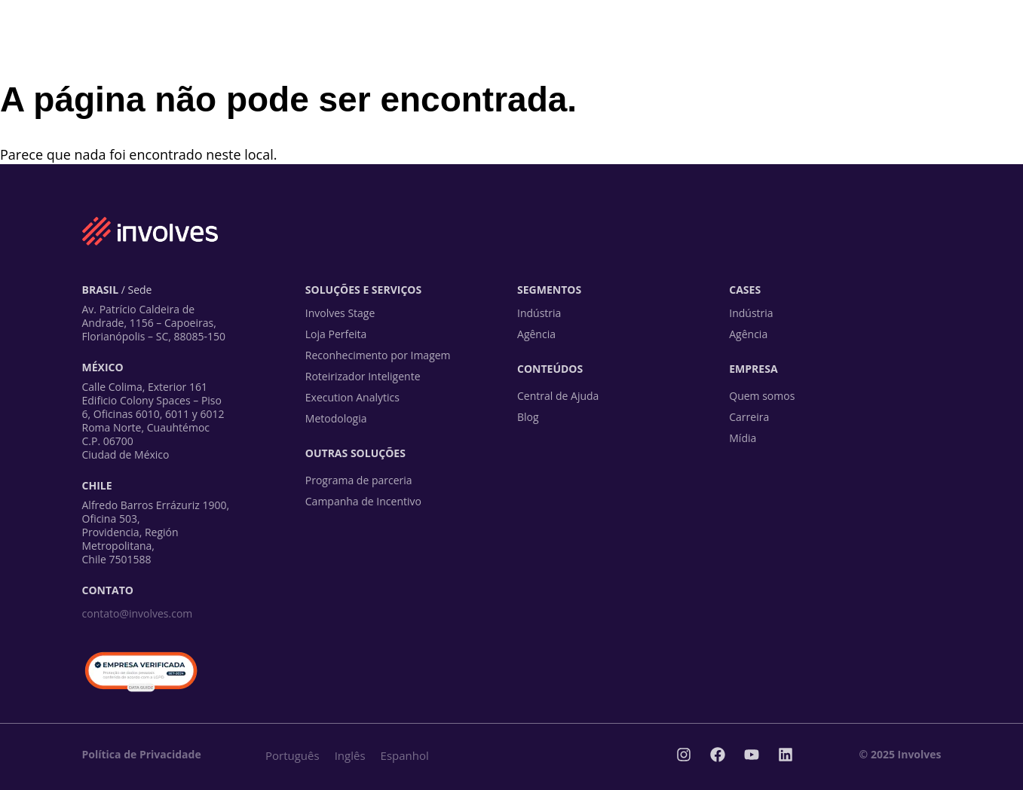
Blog (528, 417)
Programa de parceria (358, 480)
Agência (536, 334)
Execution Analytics (352, 397)
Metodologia (336, 418)
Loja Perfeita (336, 334)
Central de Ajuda (558, 396)
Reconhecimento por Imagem (378, 355)
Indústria (539, 313)
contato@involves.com (137, 613)
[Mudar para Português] (292, 755)
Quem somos (762, 396)
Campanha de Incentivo (363, 501)
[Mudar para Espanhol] (404, 755)
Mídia (742, 438)
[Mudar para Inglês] (350, 755)
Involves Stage (340, 313)
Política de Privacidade (141, 754)
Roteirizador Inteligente (363, 376)
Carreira (749, 417)
